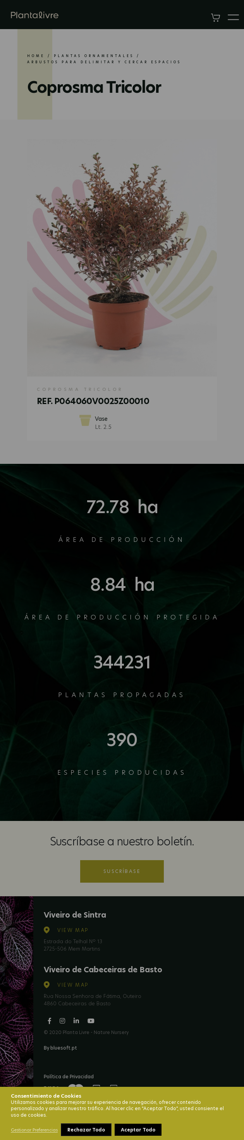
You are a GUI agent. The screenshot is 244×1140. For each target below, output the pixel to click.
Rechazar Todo (86, 1129)
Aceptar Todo (138, 1129)
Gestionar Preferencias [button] (34, 1130)
